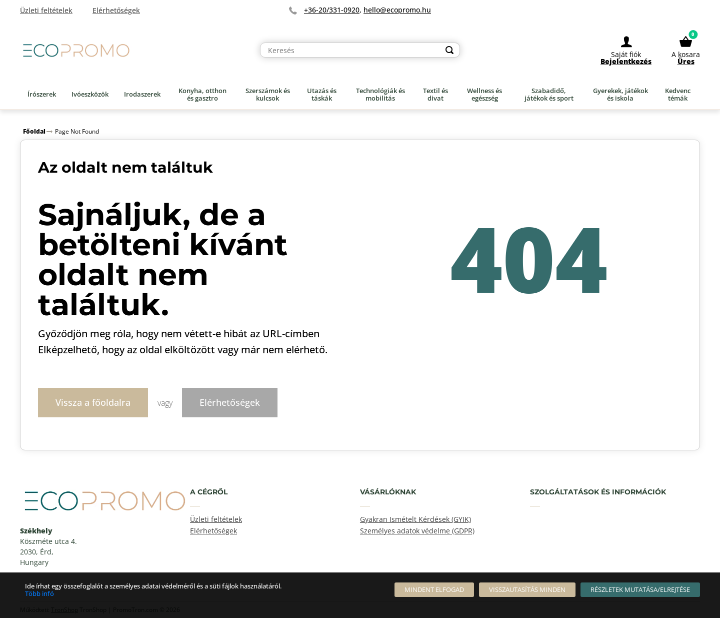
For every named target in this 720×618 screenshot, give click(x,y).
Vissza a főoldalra (93, 402)
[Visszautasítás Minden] (527, 589)
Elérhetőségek (230, 402)
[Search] (449, 51)
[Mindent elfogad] (434, 589)
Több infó (39, 593)
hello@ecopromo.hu (397, 10)
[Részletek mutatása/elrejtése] (640, 589)
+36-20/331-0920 (332, 10)
